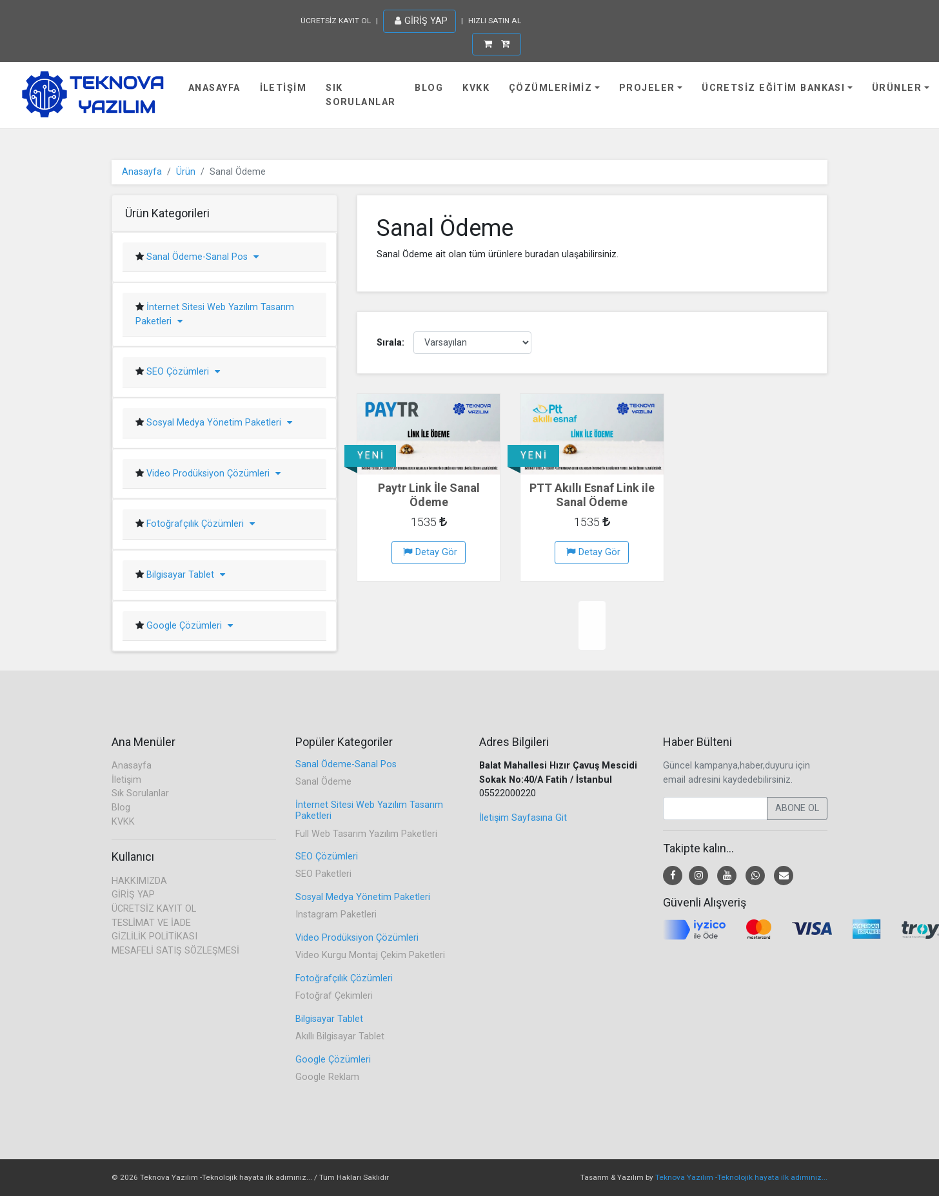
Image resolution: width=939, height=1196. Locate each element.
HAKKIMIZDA (139, 881)
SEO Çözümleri (182, 371)
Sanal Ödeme (323, 781)
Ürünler (897, 88)
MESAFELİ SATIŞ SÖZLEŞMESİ (175, 950)
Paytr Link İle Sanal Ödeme (429, 495)
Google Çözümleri (188, 625)
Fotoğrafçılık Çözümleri (199, 523)
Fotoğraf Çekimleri (334, 995)
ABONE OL (797, 808)
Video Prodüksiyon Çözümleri (212, 473)
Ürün (185, 171)
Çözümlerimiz (550, 88)
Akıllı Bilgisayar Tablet (339, 1036)
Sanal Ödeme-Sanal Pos (201, 256)
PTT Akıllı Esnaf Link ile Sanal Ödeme (592, 495)
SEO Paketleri (323, 873)
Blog (429, 88)
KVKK (475, 88)
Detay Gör (430, 552)
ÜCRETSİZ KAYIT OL (336, 20)
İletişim (283, 88)
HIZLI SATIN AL (494, 20)
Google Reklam (327, 1077)
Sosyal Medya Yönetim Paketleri (218, 422)
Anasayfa (214, 88)
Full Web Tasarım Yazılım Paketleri (366, 833)
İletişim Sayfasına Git (523, 817)
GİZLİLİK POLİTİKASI (154, 936)
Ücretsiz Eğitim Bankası (773, 88)
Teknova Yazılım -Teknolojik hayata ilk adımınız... (741, 1177)
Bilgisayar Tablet (184, 574)
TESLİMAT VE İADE (151, 922)
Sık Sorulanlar (360, 95)
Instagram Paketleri (336, 914)
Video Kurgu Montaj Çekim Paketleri (370, 955)
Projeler (647, 88)
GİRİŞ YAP (421, 20)
